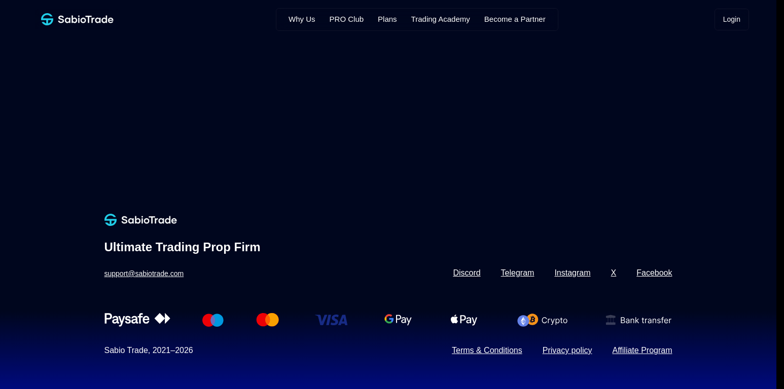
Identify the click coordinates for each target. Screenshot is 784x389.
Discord (466, 272)
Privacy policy (567, 350)
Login (731, 19)
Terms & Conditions (487, 350)
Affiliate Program (642, 350)
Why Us (302, 19)
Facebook (654, 272)
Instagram (572, 272)
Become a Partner (515, 19)
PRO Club (347, 19)
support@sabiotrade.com (144, 273)
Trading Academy (440, 19)
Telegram (517, 272)
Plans (387, 19)
